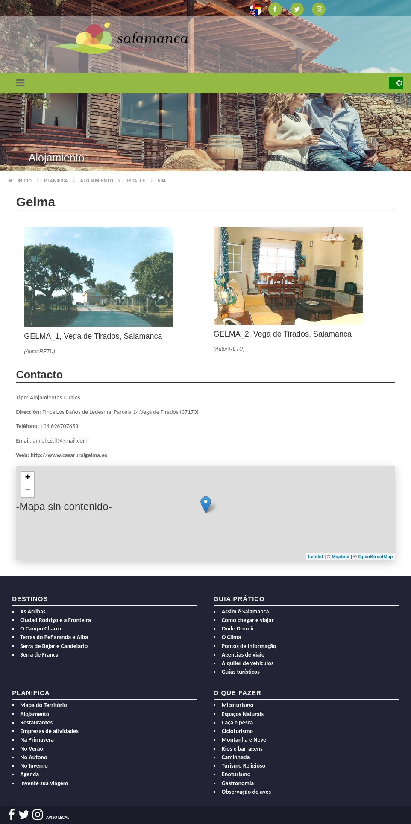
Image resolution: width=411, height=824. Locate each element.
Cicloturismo (237, 731)
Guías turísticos (241, 671)
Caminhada (236, 757)
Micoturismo (238, 705)
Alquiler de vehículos (248, 663)
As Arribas (32, 611)
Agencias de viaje (243, 654)
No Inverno (34, 765)
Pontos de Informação (249, 646)
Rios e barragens (242, 748)
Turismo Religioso (243, 765)
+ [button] (27, 478)
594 (161, 181)
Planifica (56, 181)
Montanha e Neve (244, 739)
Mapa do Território (43, 705)
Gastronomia (238, 783)
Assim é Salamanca (245, 611)
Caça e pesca (237, 722)
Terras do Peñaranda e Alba (54, 637)
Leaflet (315, 556)
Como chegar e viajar (248, 620)
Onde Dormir (238, 628)
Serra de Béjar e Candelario (54, 646)
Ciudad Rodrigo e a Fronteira (55, 620)
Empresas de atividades (49, 731)
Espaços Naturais (243, 714)
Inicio (25, 181)
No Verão (31, 748)
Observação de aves (246, 791)
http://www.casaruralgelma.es (68, 455)
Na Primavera (37, 739)
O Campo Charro (40, 628)
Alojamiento (96, 181)
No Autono (33, 757)
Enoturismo (236, 774)
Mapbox (341, 556)
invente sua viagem (44, 783)
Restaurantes (36, 722)
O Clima (231, 637)
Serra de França (39, 654)
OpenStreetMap (375, 556)
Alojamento (34, 714)
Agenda (29, 774)
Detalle (135, 181)
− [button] (27, 490)
